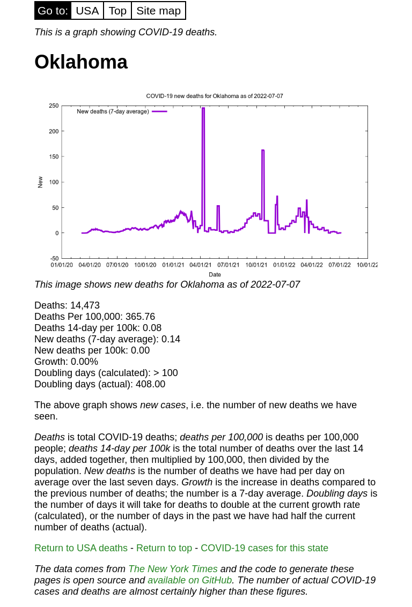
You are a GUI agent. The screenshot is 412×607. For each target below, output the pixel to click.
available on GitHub (190, 580)
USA (87, 10)
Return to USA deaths (81, 548)
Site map (158, 10)
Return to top (164, 548)
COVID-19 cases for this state (264, 548)
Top (117, 10)
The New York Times (173, 569)
